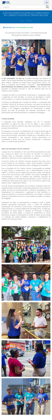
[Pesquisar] (25, 7)
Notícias (29, 21)
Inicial (22, 21)
